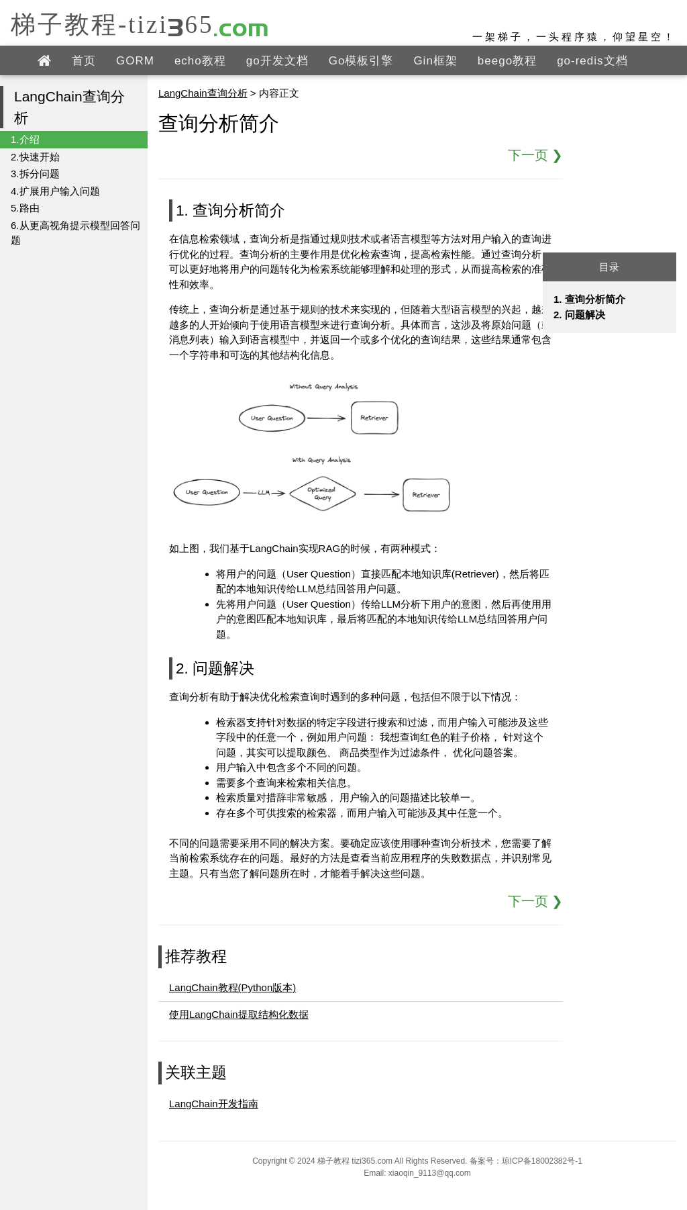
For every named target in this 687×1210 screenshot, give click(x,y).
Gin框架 (435, 60)
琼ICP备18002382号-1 (542, 1161)
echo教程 (200, 60)
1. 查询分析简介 (589, 299)
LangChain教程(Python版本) (232, 987)
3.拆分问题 (35, 173)
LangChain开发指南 (213, 1103)
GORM (135, 60)
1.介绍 (25, 139)
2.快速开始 (35, 156)
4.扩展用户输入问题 (55, 191)
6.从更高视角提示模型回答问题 (75, 233)
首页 (84, 60)
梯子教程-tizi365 (140, 23)
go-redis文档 (592, 60)
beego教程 (507, 60)
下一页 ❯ (536, 155)
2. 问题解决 (579, 314)
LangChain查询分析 (203, 93)
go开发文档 (277, 60)
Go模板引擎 (361, 60)
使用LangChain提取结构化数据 (239, 1014)
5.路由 (25, 208)
